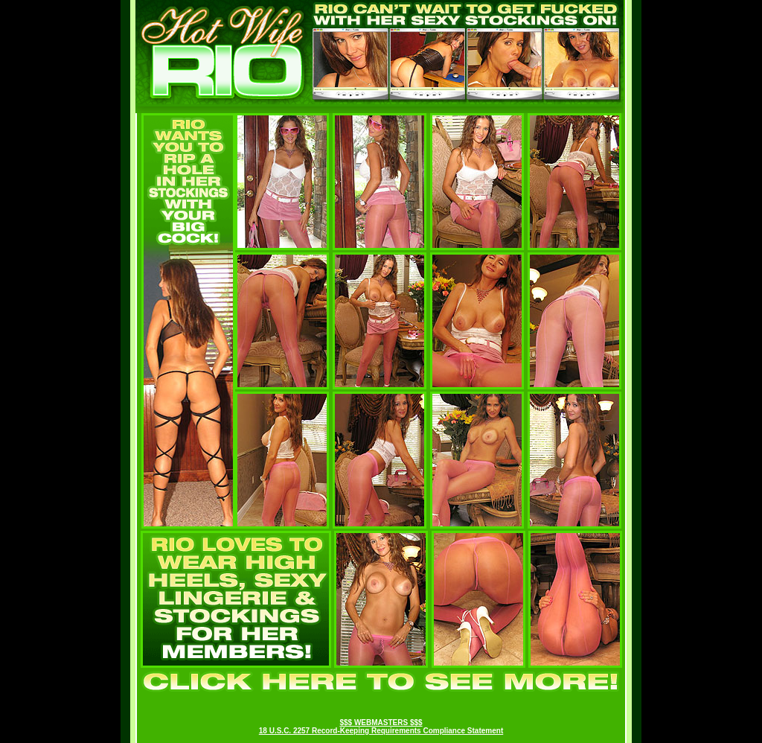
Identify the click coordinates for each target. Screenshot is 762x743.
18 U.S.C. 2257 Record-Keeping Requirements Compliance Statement (381, 731)
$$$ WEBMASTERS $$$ (380, 722)
